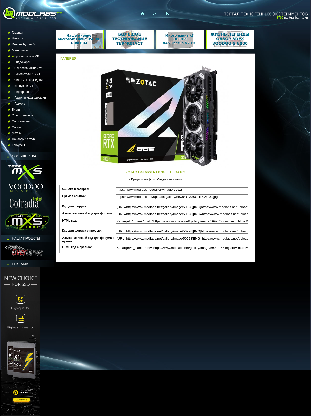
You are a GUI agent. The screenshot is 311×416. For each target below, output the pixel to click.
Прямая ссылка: (74, 196)
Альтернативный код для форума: (87, 213)
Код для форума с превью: (82, 230)
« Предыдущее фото (142, 179)
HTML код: (69, 220)
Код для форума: (74, 206)
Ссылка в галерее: (75, 189)
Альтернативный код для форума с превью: (88, 239)
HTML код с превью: (77, 247)
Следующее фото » (169, 179)
